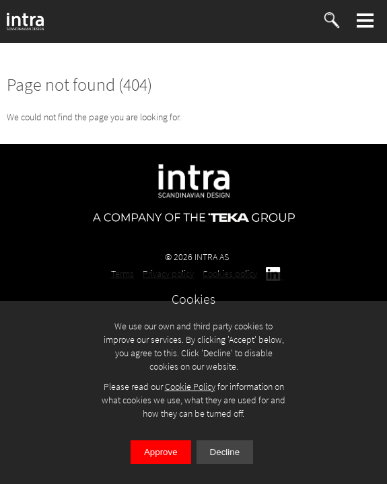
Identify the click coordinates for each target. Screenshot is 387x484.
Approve (161, 452)
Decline (225, 452)
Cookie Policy (190, 386)
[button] (365, 20)
